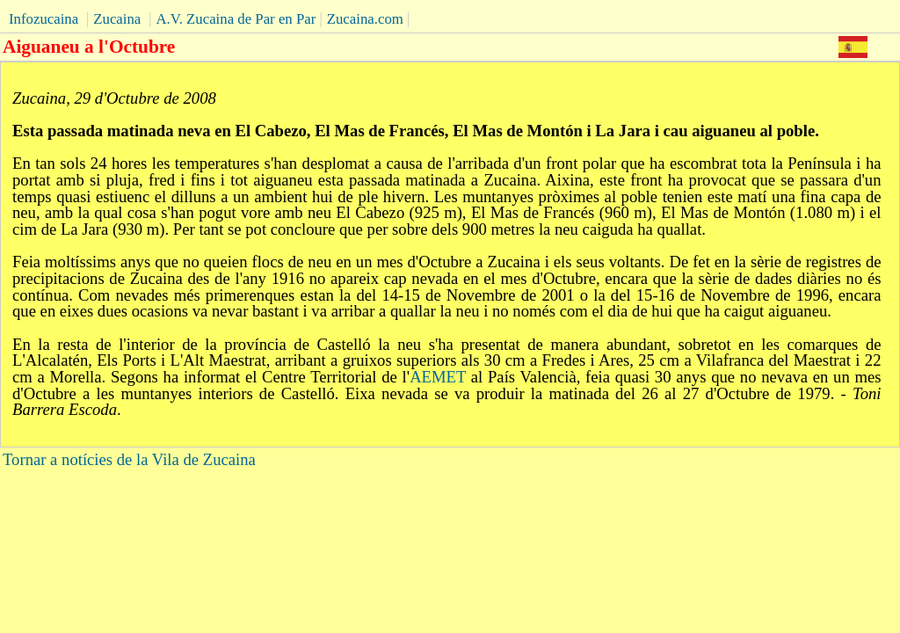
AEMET (438, 376)
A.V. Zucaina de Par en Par (236, 19)
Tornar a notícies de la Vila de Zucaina (129, 459)
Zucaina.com (365, 19)
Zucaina (117, 19)
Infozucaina (43, 19)
